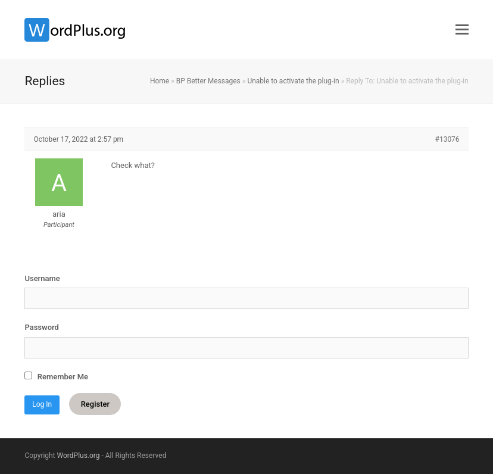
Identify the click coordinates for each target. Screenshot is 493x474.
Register (95, 404)
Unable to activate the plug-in (293, 81)
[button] (462, 30)
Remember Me (56, 376)
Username (42, 278)
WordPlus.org (78, 455)
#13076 (447, 139)
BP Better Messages (208, 81)
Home (159, 81)
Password (41, 327)
